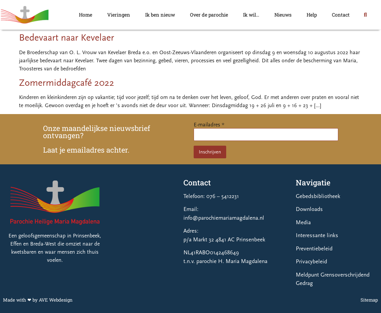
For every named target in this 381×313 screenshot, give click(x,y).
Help (312, 14)
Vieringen (118, 14)
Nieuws (283, 14)
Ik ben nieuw (160, 14)
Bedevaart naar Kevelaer (66, 37)
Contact (341, 14)
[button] (365, 15)
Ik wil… (251, 14)
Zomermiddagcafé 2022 (66, 82)
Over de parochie (209, 14)
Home (85, 14)
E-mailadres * (209, 125)
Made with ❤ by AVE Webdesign (38, 300)
